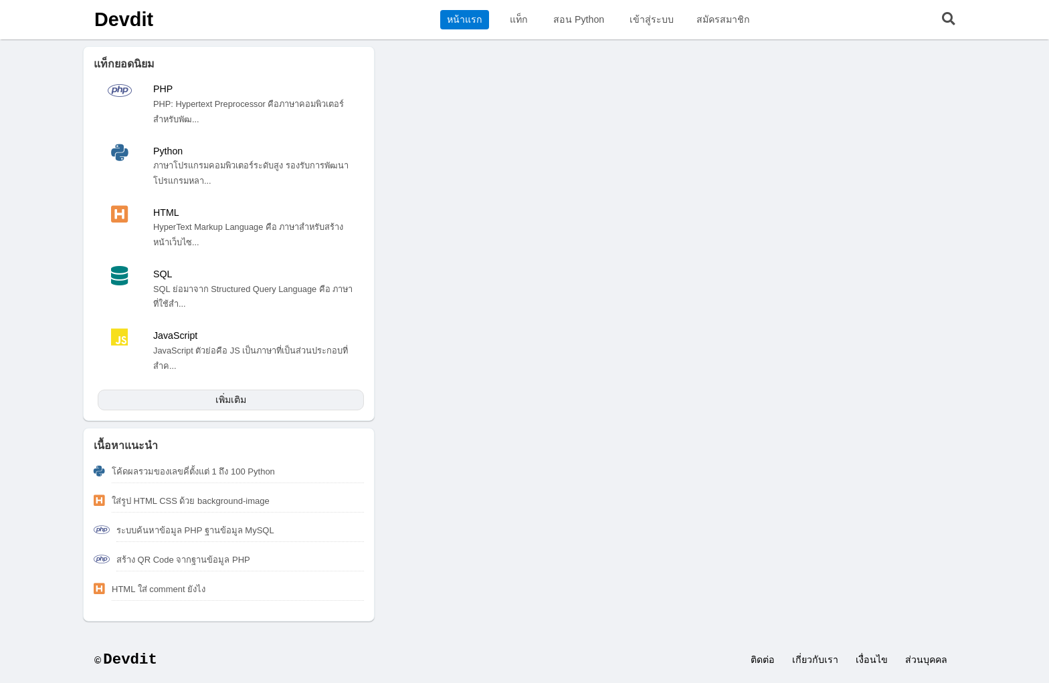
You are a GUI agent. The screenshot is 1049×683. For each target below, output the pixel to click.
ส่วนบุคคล (926, 659)
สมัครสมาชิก (723, 19)
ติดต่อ (763, 659)
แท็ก (519, 19)
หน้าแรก (464, 19)
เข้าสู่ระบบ (652, 19)
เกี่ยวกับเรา (815, 659)
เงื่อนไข (872, 659)
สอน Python (578, 19)
